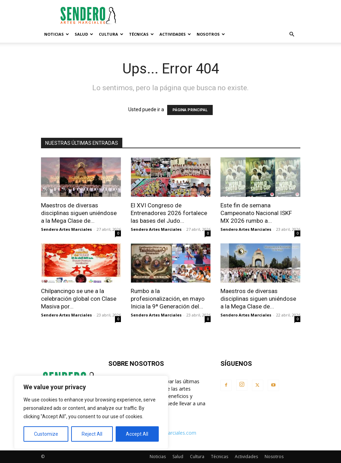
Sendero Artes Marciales (66, 229)
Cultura (111, 34)
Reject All (92, 434)
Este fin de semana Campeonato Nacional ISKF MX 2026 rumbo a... (256, 213)
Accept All (137, 434)
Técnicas (141, 34)
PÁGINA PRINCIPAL (189, 110)
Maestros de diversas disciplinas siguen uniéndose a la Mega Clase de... (79, 213)
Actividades (175, 34)
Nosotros (211, 34)
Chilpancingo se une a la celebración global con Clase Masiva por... (78, 298)
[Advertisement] (218, 15)
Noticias (56, 34)
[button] (292, 34)
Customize (46, 434)
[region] (91, 412)
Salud (84, 34)
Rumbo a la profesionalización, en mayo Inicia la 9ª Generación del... (168, 298)
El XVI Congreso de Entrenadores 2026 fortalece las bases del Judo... (169, 213)
